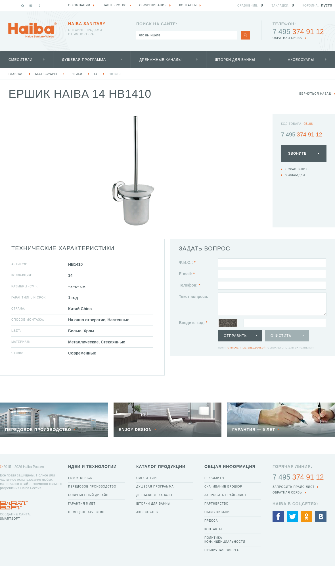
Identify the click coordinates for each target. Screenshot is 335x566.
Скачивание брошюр (223, 486)
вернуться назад (315, 93)
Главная (16, 74)
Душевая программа (84, 60)
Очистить (281, 336)
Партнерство (216, 503)
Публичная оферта (221, 550)
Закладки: (280, 5)
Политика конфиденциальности (224, 539)
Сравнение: (247, 5)
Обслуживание (218, 512)
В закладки (295, 175)
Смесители (21, 60)
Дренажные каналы (160, 60)
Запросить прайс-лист (225, 495)
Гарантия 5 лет (81, 503)
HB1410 (115, 74)
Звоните (297, 154)
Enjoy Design (80, 478)
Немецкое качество (86, 512)
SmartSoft (10, 518)
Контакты (213, 529)
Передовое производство (92, 486)
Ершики (75, 74)
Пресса (211, 520)
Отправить (235, 336)
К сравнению (297, 169)
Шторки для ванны (235, 60)
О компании (79, 5)
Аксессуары (301, 60)
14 (95, 74)
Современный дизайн (88, 495)
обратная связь (287, 38)
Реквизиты (214, 478)
